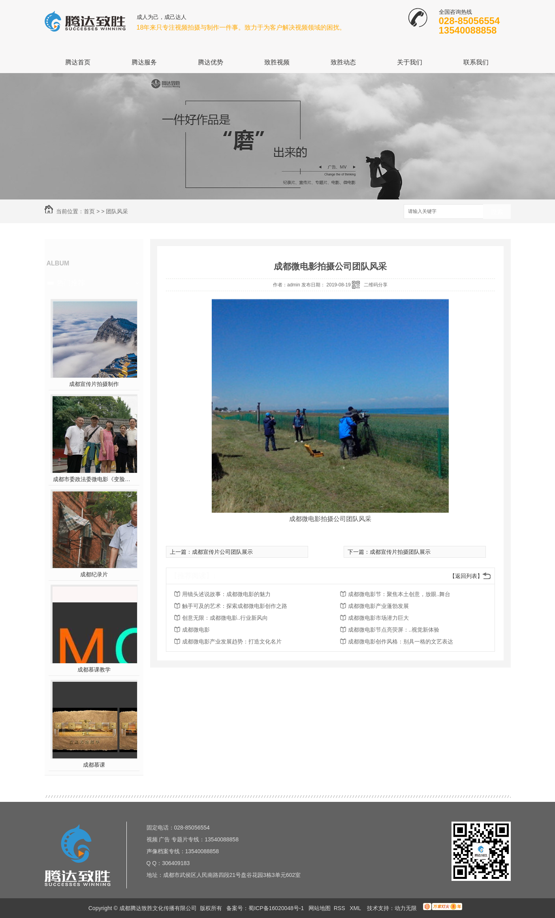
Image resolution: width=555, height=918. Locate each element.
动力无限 (406, 908)
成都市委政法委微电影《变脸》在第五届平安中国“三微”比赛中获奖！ (94, 479)
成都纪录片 (94, 574)
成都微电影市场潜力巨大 (378, 618)
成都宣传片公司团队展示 (222, 552)
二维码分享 (376, 285)
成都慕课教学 (94, 669)
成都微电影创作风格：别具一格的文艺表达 (400, 641)
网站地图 (320, 908)
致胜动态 (343, 62)
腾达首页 (77, 62)
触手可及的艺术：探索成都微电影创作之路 (234, 606)
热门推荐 (70, 283)
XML (356, 908)
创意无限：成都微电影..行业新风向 (225, 618)
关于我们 (409, 62)
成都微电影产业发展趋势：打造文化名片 (232, 641)
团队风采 (117, 211)
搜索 (497, 212)
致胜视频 (277, 62)
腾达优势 (210, 62)
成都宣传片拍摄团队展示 (400, 552)
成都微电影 (196, 629)
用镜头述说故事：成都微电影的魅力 (226, 594)
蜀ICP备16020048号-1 (276, 908)
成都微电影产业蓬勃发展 (378, 606)
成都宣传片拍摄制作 (94, 384)
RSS (340, 908)
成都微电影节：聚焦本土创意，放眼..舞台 (399, 594)
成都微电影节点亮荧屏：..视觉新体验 (394, 629)
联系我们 (476, 62)
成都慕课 (94, 765)
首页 (89, 211)
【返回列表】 (466, 576)
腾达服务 (144, 62)
